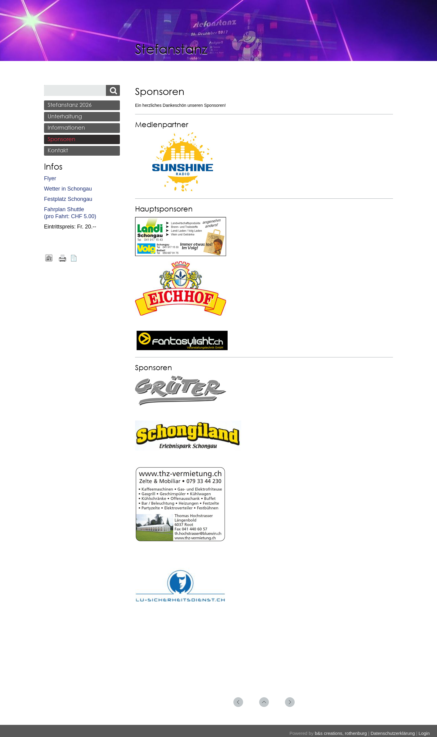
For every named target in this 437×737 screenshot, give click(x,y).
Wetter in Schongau (68, 189)
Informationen (66, 127)
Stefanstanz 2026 (70, 104)
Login (424, 733)
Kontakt (58, 150)
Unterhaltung (65, 116)
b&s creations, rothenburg (341, 733)
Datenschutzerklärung (393, 733)
